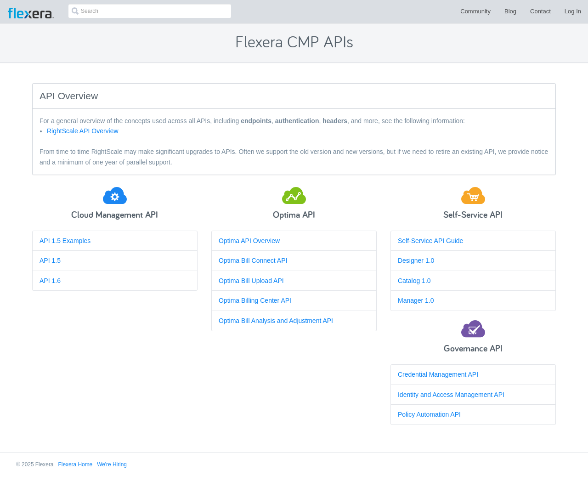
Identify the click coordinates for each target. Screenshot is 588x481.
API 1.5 (50, 260)
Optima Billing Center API (255, 300)
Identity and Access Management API (451, 394)
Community (475, 11)
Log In (573, 11)
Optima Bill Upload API (251, 280)
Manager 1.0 (416, 300)
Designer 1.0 (416, 260)
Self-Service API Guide (430, 240)
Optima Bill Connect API (253, 260)
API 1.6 (50, 280)
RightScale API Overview (83, 131)
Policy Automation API (429, 414)
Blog (510, 11)
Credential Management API (438, 374)
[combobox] (149, 11)
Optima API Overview (249, 240)
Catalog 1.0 (414, 280)
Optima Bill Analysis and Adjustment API (276, 320)
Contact (540, 11)
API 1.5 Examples (65, 240)
